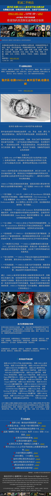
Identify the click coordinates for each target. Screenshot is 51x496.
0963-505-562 (15, 13)
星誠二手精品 (25, 2)
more (40, 423)
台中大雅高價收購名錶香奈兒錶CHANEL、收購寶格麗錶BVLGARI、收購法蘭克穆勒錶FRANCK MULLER (25, 416)
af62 (40, 13)
